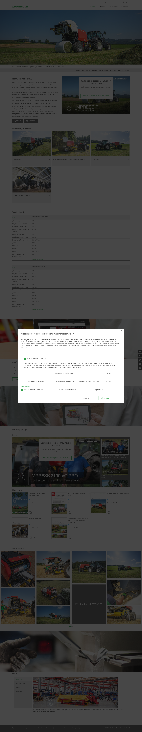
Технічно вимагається (36, 358)
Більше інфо (25, 386)
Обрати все (105, 398)
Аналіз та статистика (67, 389)
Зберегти (86, 398)
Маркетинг (98, 389)
